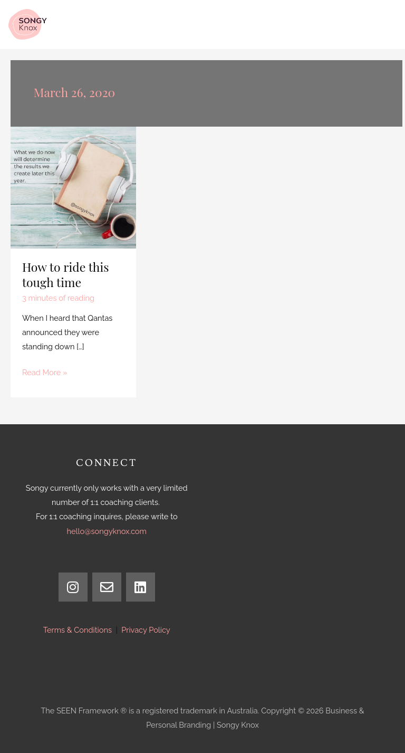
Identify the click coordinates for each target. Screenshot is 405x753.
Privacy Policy (145, 629)
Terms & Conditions (77, 629)
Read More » (44, 371)
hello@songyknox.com (107, 531)
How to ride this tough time (65, 274)
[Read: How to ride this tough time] (73, 186)
